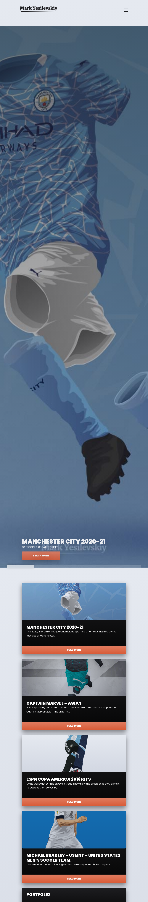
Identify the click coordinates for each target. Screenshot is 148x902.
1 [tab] (20, 566)
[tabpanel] (74, 297)
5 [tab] (127, 566)
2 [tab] (47, 566)
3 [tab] (74, 566)
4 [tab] (100, 566)
